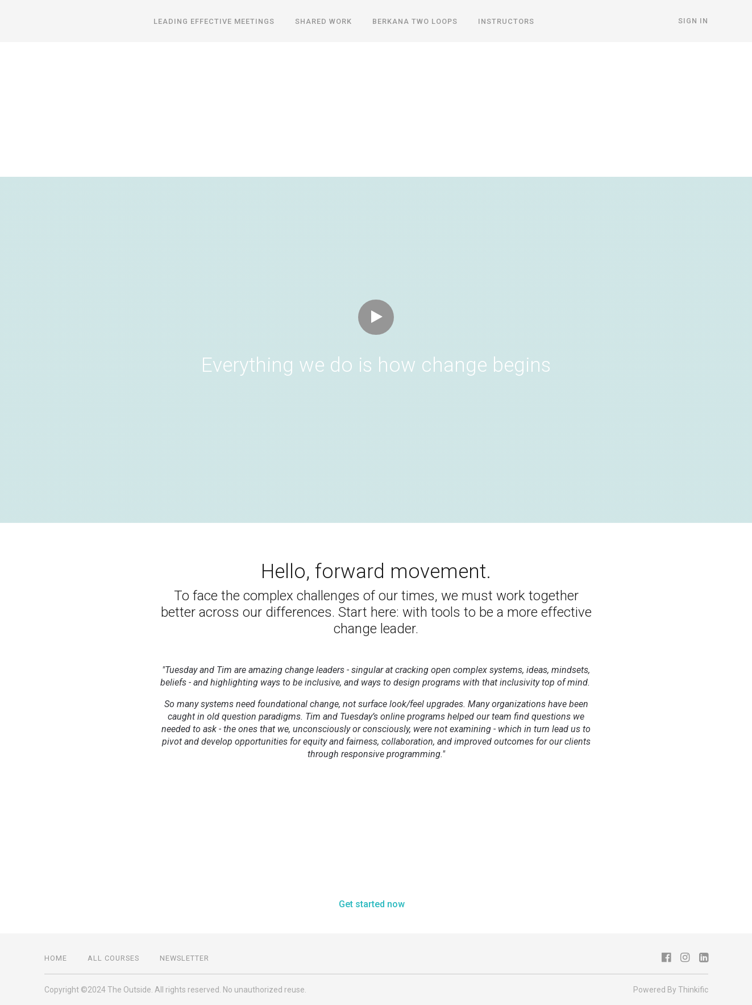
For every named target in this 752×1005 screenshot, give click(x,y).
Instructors (506, 21)
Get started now (372, 904)
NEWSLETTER (184, 958)
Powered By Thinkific (670, 989)
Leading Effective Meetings (214, 21)
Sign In (693, 20)
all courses (113, 958)
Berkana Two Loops (415, 21)
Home (55, 958)
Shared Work (323, 21)
